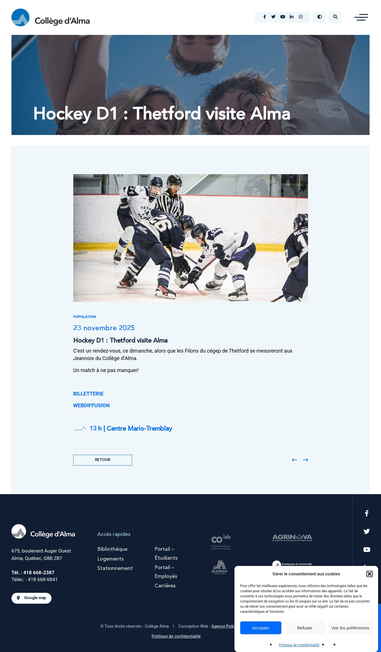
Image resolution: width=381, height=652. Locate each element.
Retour (102, 460)
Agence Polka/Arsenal (231, 626)
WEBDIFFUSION (91, 405)
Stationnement (115, 568)
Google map (31, 598)
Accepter (260, 627)
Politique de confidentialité (299, 645)
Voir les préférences (350, 627)
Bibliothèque (112, 549)
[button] (369, 574)
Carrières (165, 586)
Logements (110, 559)
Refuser (304, 627)
